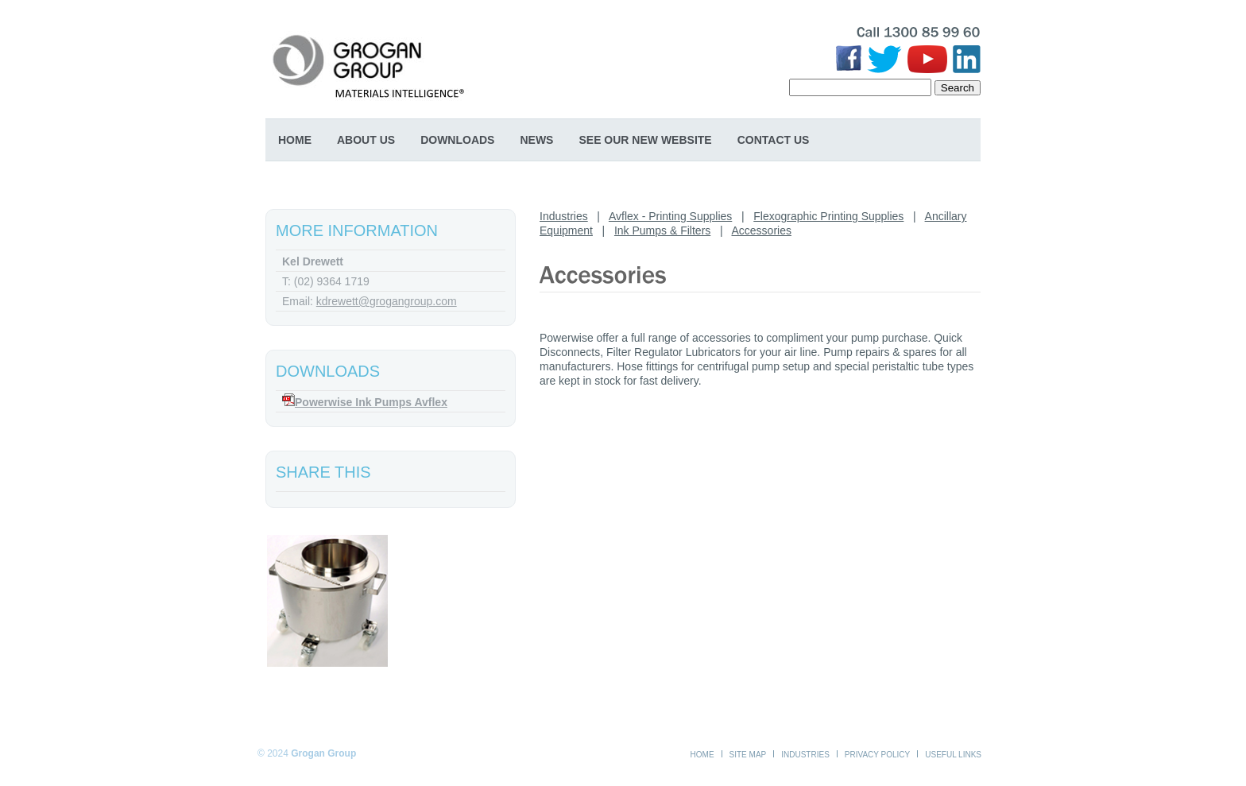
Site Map (748, 754)
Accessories (761, 230)
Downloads (457, 140)
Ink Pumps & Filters (662, 230)
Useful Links (953, 754)
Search (957, 88)
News (536, 140)
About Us (366, 140)
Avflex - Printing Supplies (670, 216)
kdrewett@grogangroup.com (386, 301)
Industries (564, 216)
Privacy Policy (877, 754)
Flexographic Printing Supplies (828, 216)
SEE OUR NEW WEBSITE (644, 140)
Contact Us (773, 140)
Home (295, 140)
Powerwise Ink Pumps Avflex (371, 402)
